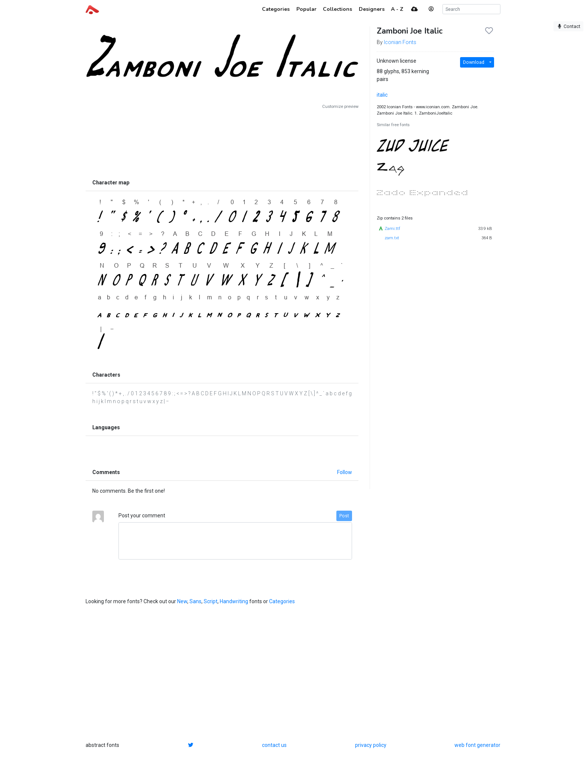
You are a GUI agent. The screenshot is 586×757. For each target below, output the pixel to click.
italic (382, 95)
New (182, 601)
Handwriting (234, 601)
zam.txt (392, 238)
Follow (344, 472)
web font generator (477, 745)
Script (211, 601)
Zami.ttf (392, 228)
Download (473, 62)
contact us (274, 745)
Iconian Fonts (400, 42)
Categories (282, 601)
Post (344, 515)
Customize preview (340, 106)
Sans (195, 601)
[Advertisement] (222, 142)
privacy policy (370, 745)
